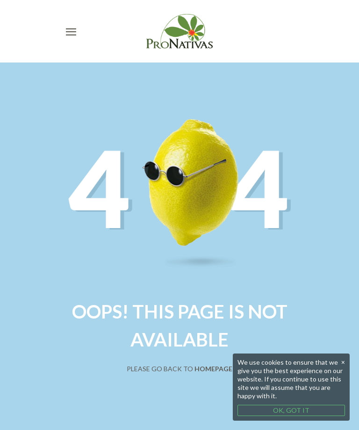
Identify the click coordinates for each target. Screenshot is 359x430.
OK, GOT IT (291, 410)
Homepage (213, 369)
